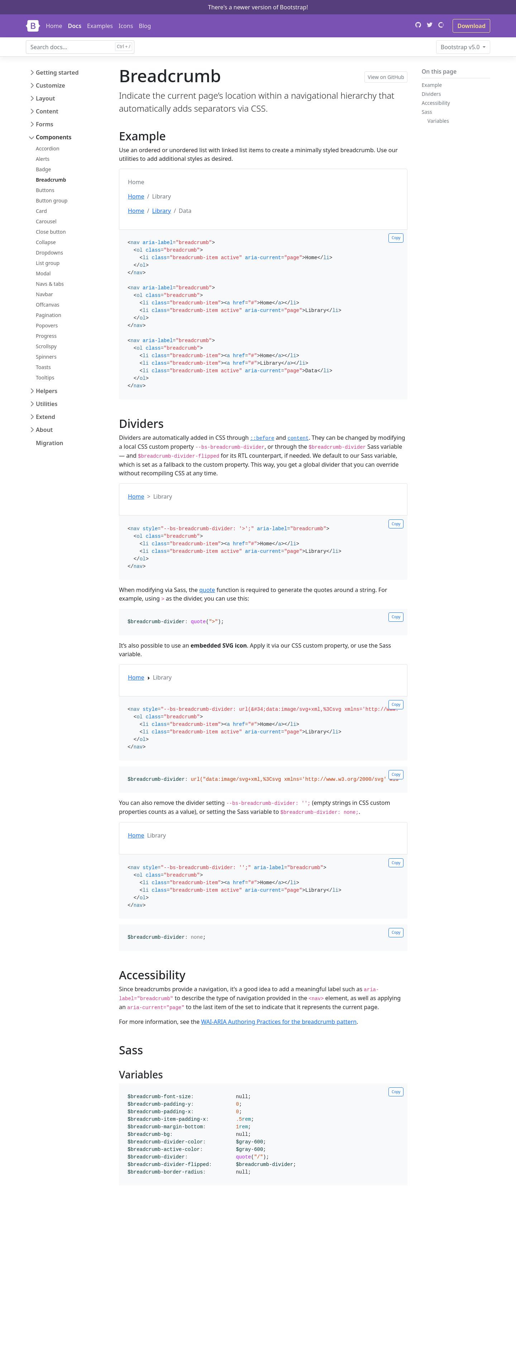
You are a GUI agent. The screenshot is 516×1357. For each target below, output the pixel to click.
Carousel (46, 221)
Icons (126, 26)
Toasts (43, 367)
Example (432, 84)
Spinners (46, 356)
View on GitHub (386, 77)
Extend (45, 417)
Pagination (48, 315)
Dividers (431, 93)
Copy (396, 237)
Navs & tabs (50, 283)
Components (54, 137)
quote (207, 590)
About (44, 430)
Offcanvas (47, 304)
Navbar (44, 294)
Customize (50, 85)
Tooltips (45, 377)
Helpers (46, 391)
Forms (44, 124)
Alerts (42, 158)
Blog (145, 26)
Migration (49, 443)
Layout (45, 98)
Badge (43, 169)
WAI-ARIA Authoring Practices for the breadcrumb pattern (279, 1022)
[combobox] (80, 47)
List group (47, 263)
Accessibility (436, 102)
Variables (438, 120)
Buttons (45, 190)
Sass (427, 111)
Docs (75, 26)
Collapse (46, 242)
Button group (51, 200)
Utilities (46, 404)
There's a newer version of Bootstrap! (258, 7)
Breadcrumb (51, 179)
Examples (100, 26)
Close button (51, 231)
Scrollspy (46, 346)
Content (47, 111)
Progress (46, 335)
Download (471, 26)
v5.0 (461, 47)
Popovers (47, 325)
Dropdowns (49, 252)
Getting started (57, 72)
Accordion (47, 148)
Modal (43, 273)
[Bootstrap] (33, 26)
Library (161, 211)
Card (41, 210)
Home (54, 26)
